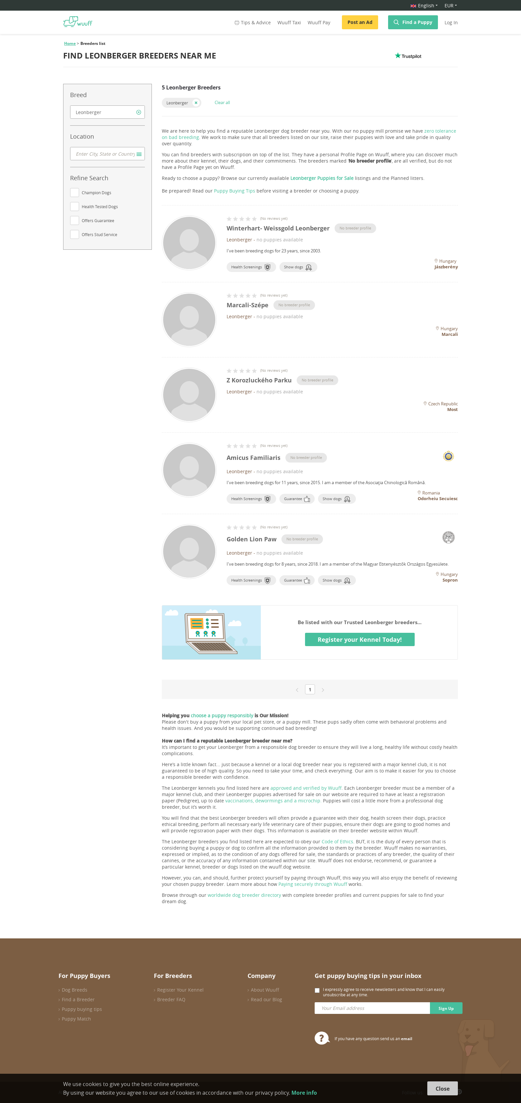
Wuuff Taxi (289, 22)
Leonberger (177, 102)
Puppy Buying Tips (234, 191)
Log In (451, 22)
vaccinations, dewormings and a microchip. (273, 800)
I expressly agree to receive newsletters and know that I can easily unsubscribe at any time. (384, 992)
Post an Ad (360, 22)
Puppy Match (76, 1019)
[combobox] (107, 112)
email (406, 1038)
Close (443, 1088)
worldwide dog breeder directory (244, 895)
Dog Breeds (74, 990)
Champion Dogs (96, 192)
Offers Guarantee (98, 220)
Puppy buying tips (82, 1009)
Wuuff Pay (319, 22)
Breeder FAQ (171, 999)
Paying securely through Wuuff (312, 884)
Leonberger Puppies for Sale (322, 178)
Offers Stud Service (99, 234)
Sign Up (446, 1008)
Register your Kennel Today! (360, 639)
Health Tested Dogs (100, 206)
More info (304, 1092)
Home (70, 43)
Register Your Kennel (180, 990)
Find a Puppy (417, 22)
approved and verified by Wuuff (306, 788)
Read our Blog (266, 999)
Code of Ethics (337, 841)
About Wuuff (265, 990)
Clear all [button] (222, 102)
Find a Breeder (78, 999)
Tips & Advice (252, 22)
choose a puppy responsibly (222, 715)
